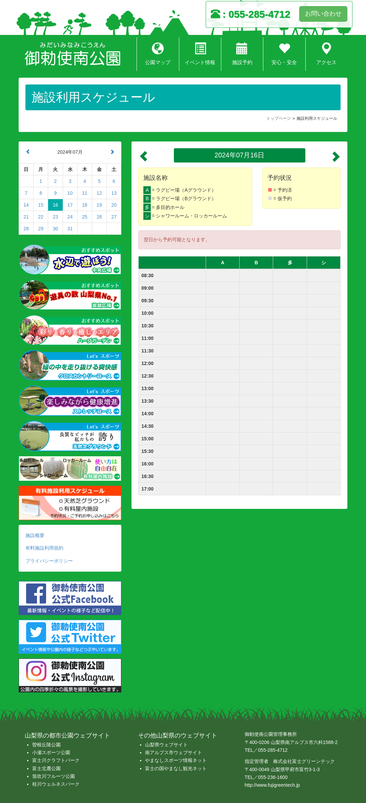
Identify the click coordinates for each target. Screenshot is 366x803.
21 (26, 216)
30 (55, 228)
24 (70, 216)
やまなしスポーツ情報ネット (176, 760)
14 (26, 205)
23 (55, 216)
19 (99, 205)
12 (99, 193)
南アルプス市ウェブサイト (173, 752)
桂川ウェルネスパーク (56, 784)
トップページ (278, 118)
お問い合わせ (323, 13)
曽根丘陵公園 (46, 744)
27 (114, 216)
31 (70, 228)
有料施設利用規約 (44, 548)
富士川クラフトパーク (56, 760)
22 (40, 216)
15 (40, 205)
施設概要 (34, 535)
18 (84, 205)
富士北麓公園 (46, 768)
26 (99, 216)
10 (70, 193)
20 (114, 205)
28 (26, 228)
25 (84, 216)
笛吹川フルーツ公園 (53, 776)
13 (114, 193)
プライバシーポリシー (49, 560)
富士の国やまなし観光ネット (176, 768)
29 (40, 228)
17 (70, 205)
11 (84, 193)
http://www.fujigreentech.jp (272, 785)
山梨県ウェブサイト (166, 744)
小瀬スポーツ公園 (51, 752)
